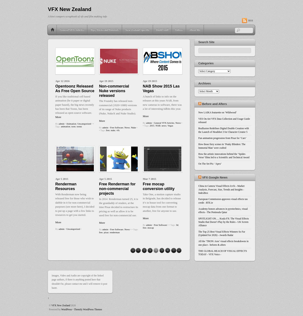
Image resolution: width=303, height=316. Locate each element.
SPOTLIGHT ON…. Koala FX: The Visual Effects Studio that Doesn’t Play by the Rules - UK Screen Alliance (223, 222)
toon (73, 126)
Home (52, 30)
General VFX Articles (72, 29)
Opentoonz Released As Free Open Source (74, 88)
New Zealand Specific (137, 29)
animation (65, 126)
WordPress (66, 309)
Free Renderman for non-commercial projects (117, 188)
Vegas (170, 125)
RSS (250, 20)
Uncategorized (84, 123)
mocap (150, 227)
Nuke (133, 127)
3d (177, 225)
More (58, 117)
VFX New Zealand (60, 305)
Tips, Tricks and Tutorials (104, 29)
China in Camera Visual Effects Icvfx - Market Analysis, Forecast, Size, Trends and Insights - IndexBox (221, 189)
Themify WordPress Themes (88, 309)
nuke (113, 130)
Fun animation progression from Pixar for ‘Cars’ (222, 138)
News (127, 127)
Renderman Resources (65, 186)
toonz (79, 126)
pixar (106, 232)
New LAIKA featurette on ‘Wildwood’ (217, 112)
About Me (194, 29)
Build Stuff (162, 29)
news (164, 125)
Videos (179, 29)
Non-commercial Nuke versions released (114, 91)
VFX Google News (215, 177)
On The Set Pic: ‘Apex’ (210, 163)
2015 (152, 125)
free (108, 130)
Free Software (116, 127)
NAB (158, 125)
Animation (71, 123)
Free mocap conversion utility (159, 186)
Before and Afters (214, 104)
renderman (115, 232)
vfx (118, 130)
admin (62, 123)
